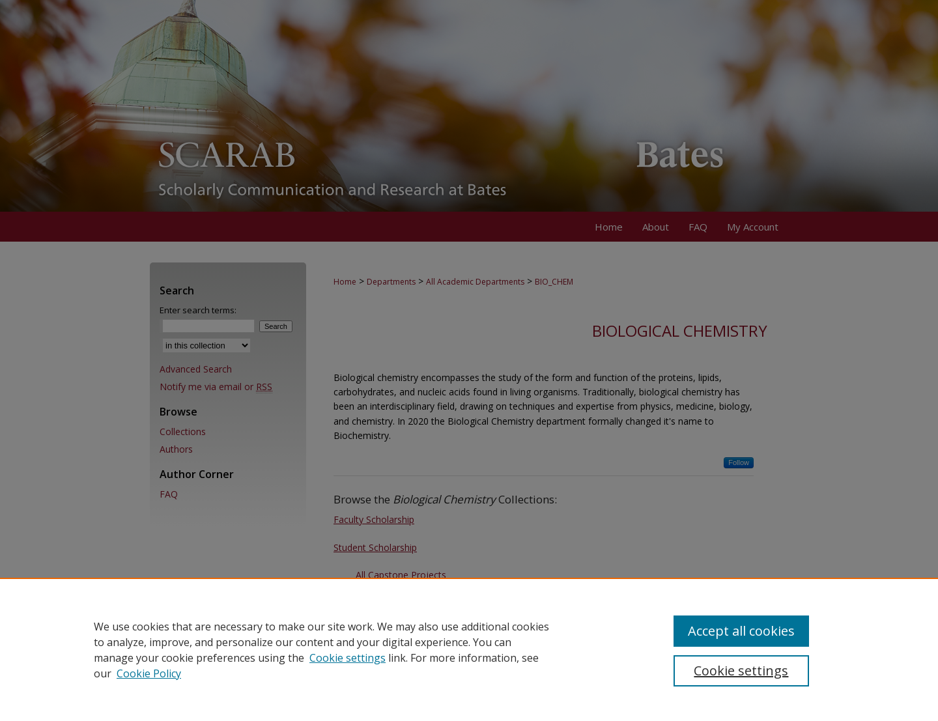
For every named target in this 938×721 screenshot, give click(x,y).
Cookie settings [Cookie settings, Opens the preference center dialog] (741, 670)
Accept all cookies (741, 631)
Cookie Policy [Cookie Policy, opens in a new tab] (149, 673)
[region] (469, 649)
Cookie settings (347, 658)
